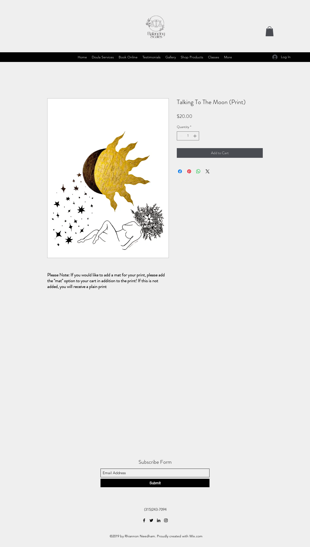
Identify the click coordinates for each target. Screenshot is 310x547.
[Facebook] (144, 520)
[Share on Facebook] (180, 171)
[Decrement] (181, 136)
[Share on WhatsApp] (198, 171)
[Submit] (155, 483)
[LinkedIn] (158, 520)
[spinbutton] (188, 136)
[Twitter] (151, 520)
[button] (269, 31)
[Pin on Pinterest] (189, 171)
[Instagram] (165, 520)
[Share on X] (207, 171)
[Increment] (195, 136)
